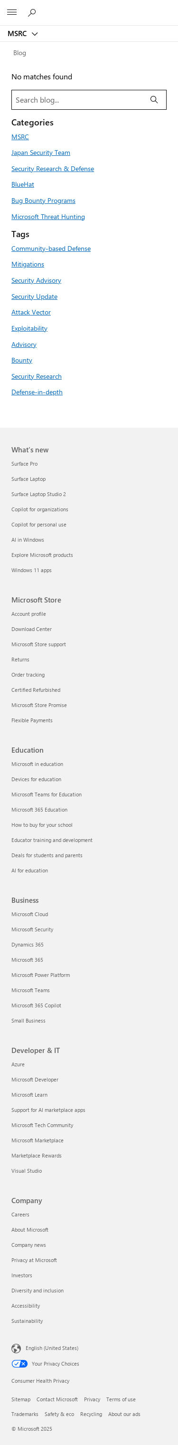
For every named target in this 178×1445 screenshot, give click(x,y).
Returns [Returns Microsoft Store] (20, 659)
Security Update (34, 296)
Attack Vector (31, 311)
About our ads (124, 1413)
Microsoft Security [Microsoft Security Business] (32, 929)
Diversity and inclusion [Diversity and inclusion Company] (37, 1290)
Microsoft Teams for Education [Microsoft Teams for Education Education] (46, 794)
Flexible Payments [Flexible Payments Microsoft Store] (32, 720)
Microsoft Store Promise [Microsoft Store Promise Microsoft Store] (39, 704)
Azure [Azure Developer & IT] (18, 1064)
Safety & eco (59, 1413)
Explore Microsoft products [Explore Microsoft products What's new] (42, 554)
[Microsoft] (88, 7)
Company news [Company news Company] (28, 1244)
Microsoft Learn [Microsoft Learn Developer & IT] (29, 1094)
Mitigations (27, 263)
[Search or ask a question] (33, 12)
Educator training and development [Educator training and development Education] (52, 839)
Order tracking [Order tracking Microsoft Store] (28, 674)
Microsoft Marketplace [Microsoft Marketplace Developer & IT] (37, 1140)
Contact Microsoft (57, 1399)
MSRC (18, 33)
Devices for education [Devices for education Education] (36, 779)
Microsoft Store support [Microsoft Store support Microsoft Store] (38, 644)
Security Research (36, 376)
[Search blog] (77, 99)
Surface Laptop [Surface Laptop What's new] (28, 478)
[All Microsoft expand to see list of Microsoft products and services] (11, 12)
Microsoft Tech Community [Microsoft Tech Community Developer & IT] (42, 1125)
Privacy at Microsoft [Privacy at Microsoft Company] (34, 1259)
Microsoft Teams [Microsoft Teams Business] (30, 990)
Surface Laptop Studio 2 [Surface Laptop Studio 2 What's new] (38, 494)
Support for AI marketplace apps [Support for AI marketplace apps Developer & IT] (48, 1109)
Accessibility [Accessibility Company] (25, 1305)
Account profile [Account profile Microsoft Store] (28, 613)
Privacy (92, 1399)
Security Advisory (36, 280)
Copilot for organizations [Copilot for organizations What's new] (39, 509)
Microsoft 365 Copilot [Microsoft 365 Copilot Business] (36, 1005)
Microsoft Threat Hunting (48, 216)
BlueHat (22, 184)
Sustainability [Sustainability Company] (27, 1320)
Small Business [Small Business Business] (28, 1020)
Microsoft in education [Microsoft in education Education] (37, 763)
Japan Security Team (40, 152)
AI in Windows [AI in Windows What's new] (27, 539)
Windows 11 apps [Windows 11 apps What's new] (31, 570)
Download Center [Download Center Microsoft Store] (31, 628)
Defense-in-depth (37, 391)
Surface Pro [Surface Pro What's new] (24, 463)
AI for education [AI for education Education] (29, 870)
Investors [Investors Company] (21, 1275)
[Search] (154, 99)
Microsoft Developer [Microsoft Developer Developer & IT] (34, 1079)
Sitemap (20, 1399)
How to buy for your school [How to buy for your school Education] (42, 824)
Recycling (91, 1413)
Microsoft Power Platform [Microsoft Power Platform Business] (40, 974)
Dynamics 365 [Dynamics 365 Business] (27, 944)
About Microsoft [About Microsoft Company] (29, 1229)
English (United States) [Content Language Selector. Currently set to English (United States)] (52, 1347)
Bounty (21, 359)
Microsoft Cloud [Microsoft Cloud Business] (29, 914)
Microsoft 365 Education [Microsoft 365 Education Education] (39, 809)
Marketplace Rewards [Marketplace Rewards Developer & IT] (36, 1155)
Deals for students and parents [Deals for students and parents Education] (47, 855)
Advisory (24, 344)
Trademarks (24, 1413)
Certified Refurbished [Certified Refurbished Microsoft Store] (35, 689)
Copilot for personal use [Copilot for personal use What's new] (38, 524)
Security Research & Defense (52, 168)
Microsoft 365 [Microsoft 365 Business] (27, 959)
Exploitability (29, 328)
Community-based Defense (51, 248)
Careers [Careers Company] (20, 1214)
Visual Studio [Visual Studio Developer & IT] (26, 1170)
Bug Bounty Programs (43, 200)
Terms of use (121, 1399)
